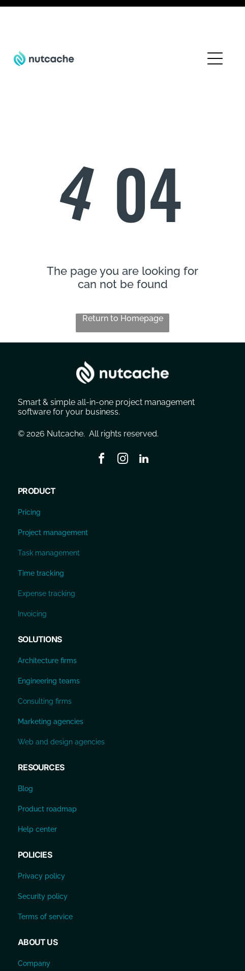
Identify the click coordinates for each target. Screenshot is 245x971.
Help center (37, 795)
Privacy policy (41, 841)
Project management (53, 498)
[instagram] (122, 425)
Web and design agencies (61, 707)
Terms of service (45, 882)
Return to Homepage (122, 284)
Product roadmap (47, 774)
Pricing (29, 478)
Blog (25, 754)
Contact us (36, 949)
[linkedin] (144, 425)
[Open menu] (215, 24)
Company (34, 929)
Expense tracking (46, 559)
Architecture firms (47, 626)
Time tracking (41, 539)
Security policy (43, 862)
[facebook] (101, 425)
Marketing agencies (50, 687)
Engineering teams (49, 646)
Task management (49, 518)
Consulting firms (45, 667)
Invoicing (32, 579)
